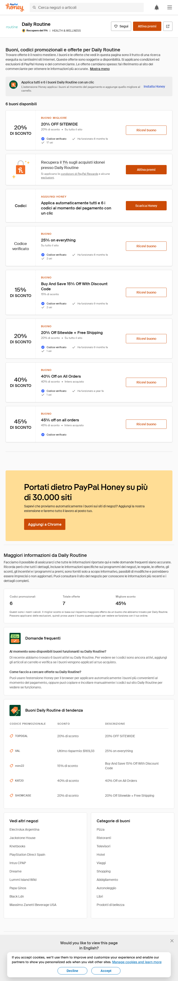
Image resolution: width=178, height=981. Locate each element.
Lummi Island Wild (23, 880)
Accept (106, 971)
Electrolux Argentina (24, 829)
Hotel (101, 854)
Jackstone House (22, 838)
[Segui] (121, 26)
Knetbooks (17, 846)
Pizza (101, 829)
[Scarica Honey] (146, 205)
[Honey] (15, 7)
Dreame (16, 871)
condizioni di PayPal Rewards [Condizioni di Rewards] (79, 174)
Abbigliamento (107, 880)
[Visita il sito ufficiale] (167, 26)
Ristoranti (104, 838)
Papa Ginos (18, 888)
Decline (72, 971)
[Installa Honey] (154, 86)
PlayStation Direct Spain (27, 854)
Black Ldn (17, 896)
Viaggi (101, 863)
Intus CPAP (18, 863)
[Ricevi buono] (146, 130)
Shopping (104, 871)
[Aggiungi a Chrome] (44, 524)
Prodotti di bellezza (110, 905)
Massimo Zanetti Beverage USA (33, 905)
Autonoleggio (106, 888)
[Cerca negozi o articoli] (87, 7)
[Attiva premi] (147, 26)
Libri (100, 896)
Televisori (103, 846)
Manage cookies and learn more (137, 962)
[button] (169, 7)
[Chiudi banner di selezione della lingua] (172, 941)
